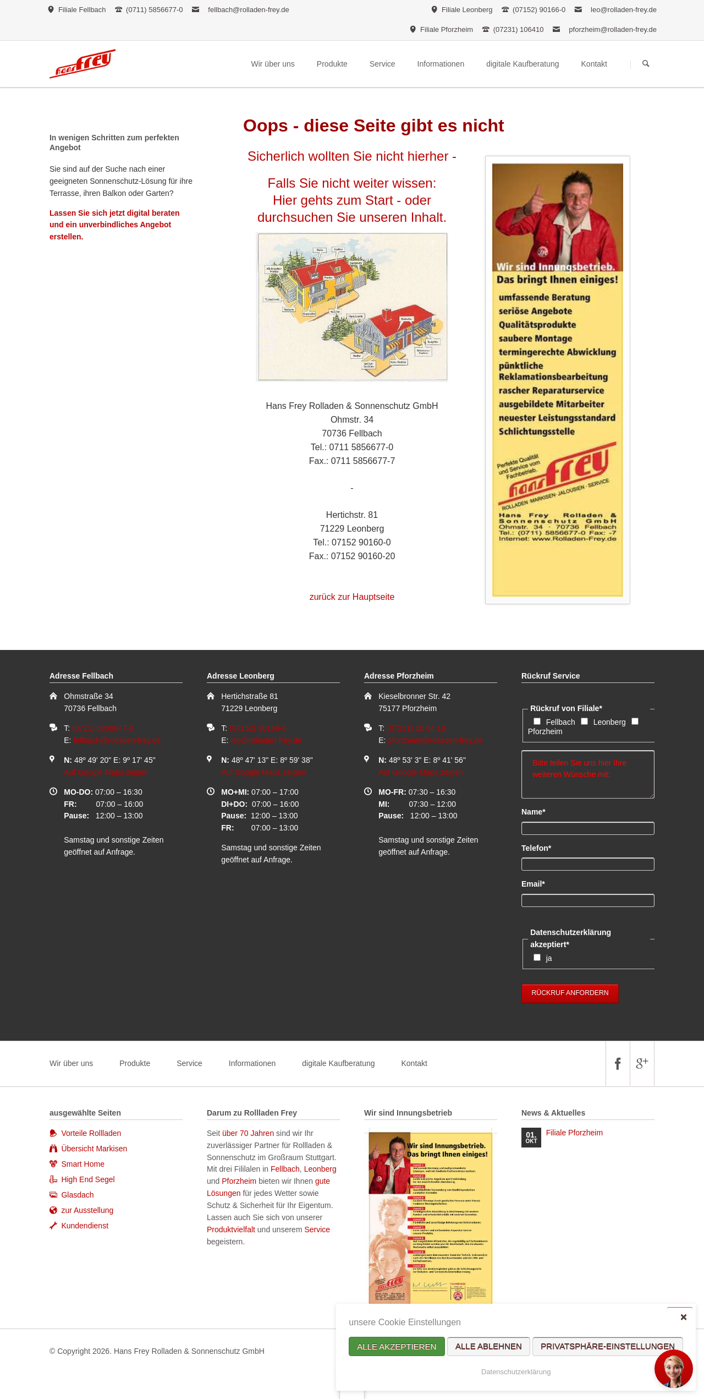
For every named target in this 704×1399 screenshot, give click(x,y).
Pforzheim (545, 731)
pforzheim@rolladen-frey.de (613, 29)
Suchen (646, 64)
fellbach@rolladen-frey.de (248, 10)
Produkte (134, 1063)
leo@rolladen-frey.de (624, 10)
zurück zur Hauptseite (352, 597)
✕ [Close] (683, 1316)
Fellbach (560, 722)
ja (549, 958)
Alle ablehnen (488, 1346)
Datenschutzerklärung (516, 1372)
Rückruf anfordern (570, 993)
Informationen (252, 1063)
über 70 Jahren (249, 1133)
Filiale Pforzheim (574, 1132)
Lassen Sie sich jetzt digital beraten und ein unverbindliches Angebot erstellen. (115, 225)
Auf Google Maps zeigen (106, 772)
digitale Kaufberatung (338, 1063)
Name (539, 811)
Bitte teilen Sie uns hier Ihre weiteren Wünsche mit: (587, 774)
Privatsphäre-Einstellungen (608, 1346)
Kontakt (414, 1063)
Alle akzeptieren (396, 1346)
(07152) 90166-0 (258, 728)
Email (539, 883)
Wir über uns (71, 1063)
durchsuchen (295, 217)
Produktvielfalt (231, 1229)
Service (189, 1063)
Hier (285, 200)
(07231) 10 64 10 (416, 728)
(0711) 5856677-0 (102, 728)
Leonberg (609, 722)
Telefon (539, 847)
